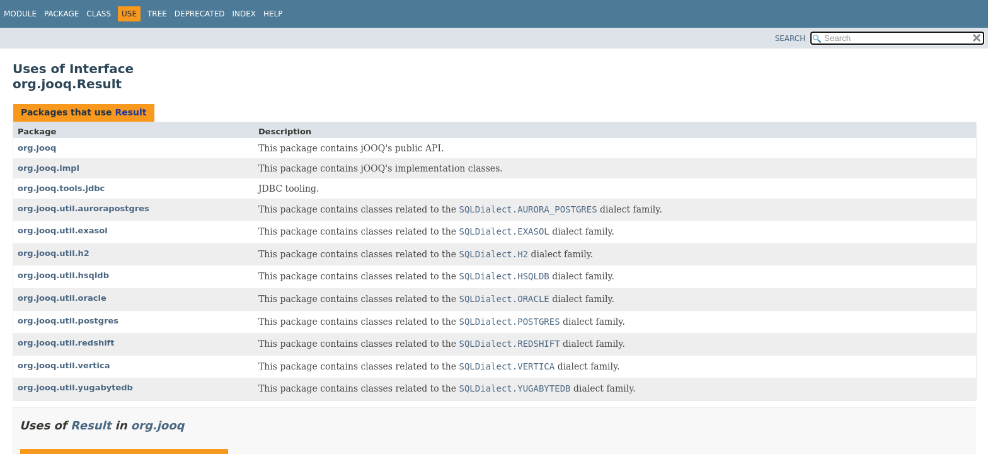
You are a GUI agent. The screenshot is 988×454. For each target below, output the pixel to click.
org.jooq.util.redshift (66, 342)
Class (98, 13)
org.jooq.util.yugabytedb (75, 387)
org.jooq (37, 148)
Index (244, 13)
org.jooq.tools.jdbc (61, 188)
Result (130, 112)
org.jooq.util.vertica (64, 365)
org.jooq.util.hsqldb (63, 275)
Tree (157, 13)
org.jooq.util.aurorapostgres (83, 208)
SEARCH (790, 38)
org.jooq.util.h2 (53, 253)
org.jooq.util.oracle (62, 298)
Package (61, 13)
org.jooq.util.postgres (68, 320)
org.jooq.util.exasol (63, 230)
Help (273, 13)
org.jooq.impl (48, 168)
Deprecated (200, 13)
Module (20, 13)
